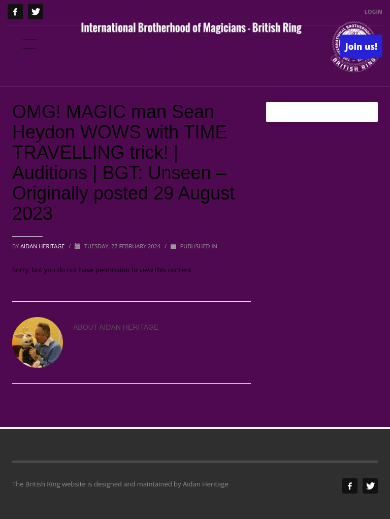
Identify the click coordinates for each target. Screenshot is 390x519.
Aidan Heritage (43, 246)
